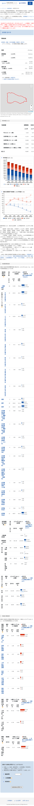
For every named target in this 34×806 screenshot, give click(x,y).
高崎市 (18, 42)
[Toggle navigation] (30, 3)
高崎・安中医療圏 (10, 42)
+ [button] (31, 106)
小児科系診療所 (5, 321)
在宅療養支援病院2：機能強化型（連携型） (3, 474)
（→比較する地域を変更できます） (28, 275)
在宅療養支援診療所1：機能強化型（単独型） (3, 415)
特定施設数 (2, 673)
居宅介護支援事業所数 (2, 681)
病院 (2, 399)
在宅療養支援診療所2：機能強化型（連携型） (3, 428)
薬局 (2, 407)
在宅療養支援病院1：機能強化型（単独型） (3, 460)
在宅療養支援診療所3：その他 (3, 440)
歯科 (2, 403)
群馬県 (3, 42)
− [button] (31, 108)
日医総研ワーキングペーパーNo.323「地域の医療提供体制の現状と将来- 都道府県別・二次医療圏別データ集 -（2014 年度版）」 (17, 256)
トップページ (3, 8)
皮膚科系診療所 (5, 349)
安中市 (22, 42)
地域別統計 (9, 8)
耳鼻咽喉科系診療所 (5, 376)
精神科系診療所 (5, 390)
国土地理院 (30, 111)
